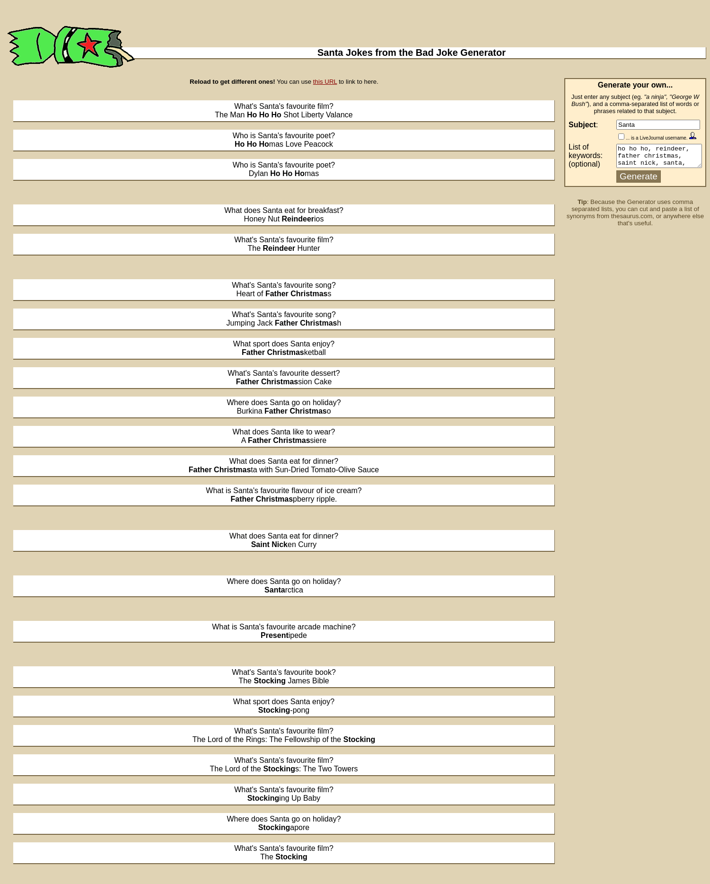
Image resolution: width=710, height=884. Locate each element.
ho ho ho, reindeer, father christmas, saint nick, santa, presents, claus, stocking (654, 157)
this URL (325, 81)
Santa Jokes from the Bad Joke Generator (411, 52)
